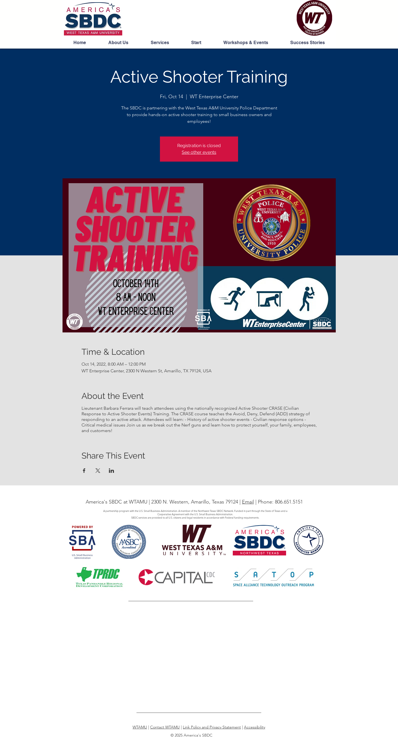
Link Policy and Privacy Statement (212, 727)
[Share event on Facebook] (84, 470)
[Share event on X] (97, 470)
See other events (199, 152)
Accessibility (254, 727)
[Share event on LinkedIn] (111, 470)
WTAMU (140, 727)
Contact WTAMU (165, 727)
